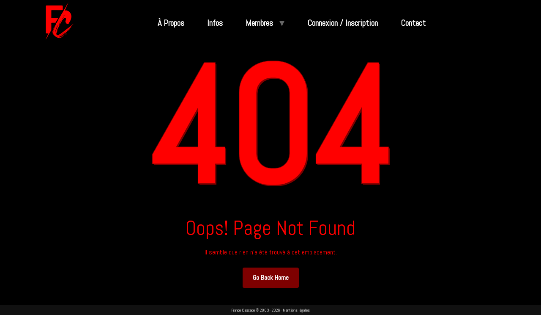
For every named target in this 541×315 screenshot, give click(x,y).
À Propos (171, 22)
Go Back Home (271, 277)
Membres (259, 22)
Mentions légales (296, 310)
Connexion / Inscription (342, 22)
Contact (413, 22)
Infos (215, 22)
